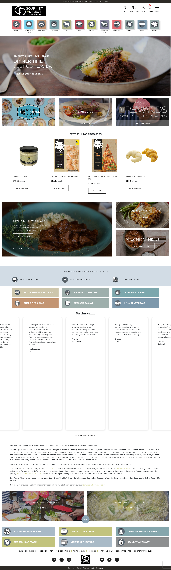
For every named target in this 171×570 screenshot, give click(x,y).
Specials (92, 551)
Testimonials (79, 551)
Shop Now (28, 123)
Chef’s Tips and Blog (143, 551)
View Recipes (128, 508)
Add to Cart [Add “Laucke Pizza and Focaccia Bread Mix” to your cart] (135, 191)
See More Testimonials (85, 436)
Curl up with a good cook (30, 74)
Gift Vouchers (106, 551)
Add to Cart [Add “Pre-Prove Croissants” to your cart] (22, 188)
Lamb (122, 469)
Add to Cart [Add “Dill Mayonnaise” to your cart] (60, 188)
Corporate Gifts (123, 551)
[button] (19, 248)
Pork (128, 469)
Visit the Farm (23, 238)
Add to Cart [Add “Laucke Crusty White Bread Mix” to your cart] (97, 188)
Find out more (142, 123)
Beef (117, 469)
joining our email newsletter (29, 474)
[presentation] (13, 248)
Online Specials (51, 469)
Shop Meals (142, 218)
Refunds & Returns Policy (93, 485)
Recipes (43, 551)
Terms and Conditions (60, 551)
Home (33, 551)
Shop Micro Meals (143, 246)
